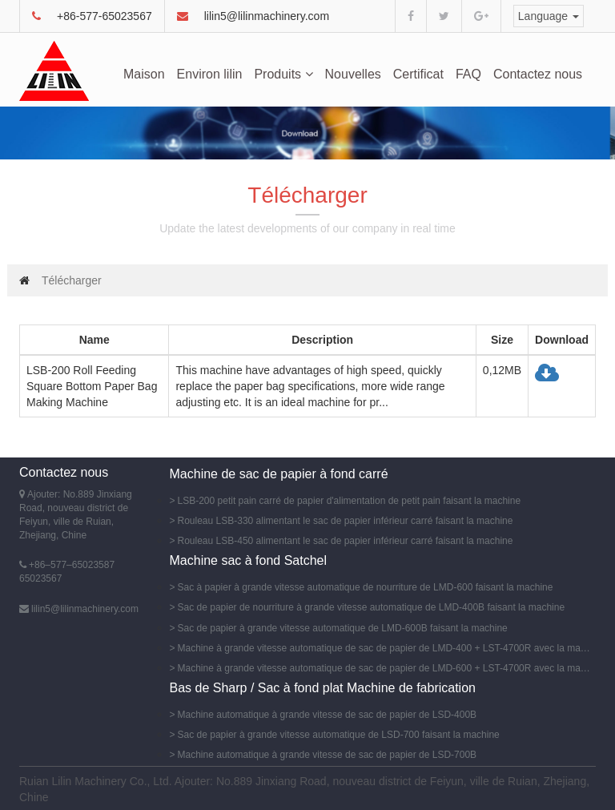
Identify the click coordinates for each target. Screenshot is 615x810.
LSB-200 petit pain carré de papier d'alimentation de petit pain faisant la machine (349, 500)
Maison (144, 74)
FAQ (468, 74)
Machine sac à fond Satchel (249, 560)
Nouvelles (353, 74)
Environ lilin (210, 74)
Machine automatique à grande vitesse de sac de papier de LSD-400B (327, 714)
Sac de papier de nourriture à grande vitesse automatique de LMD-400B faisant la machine (371, 607)
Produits (283, 74)
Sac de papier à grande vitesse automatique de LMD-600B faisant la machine (343, 628)
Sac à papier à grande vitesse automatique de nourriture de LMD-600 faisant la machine (365, 587)
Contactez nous (537, 74)
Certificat (418, 74)
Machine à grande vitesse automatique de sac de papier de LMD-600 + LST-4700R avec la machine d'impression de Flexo (385, 668)
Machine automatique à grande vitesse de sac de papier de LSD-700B (327, 754)
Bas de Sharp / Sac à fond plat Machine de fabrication (323, 688)
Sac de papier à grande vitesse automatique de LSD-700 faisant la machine (339, 734)
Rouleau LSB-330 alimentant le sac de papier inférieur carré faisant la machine (345, 520)
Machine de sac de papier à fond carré (279, 474)
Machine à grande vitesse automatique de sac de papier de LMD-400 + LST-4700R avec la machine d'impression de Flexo (385, 648)
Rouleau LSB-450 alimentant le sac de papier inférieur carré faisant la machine (345, 540)
